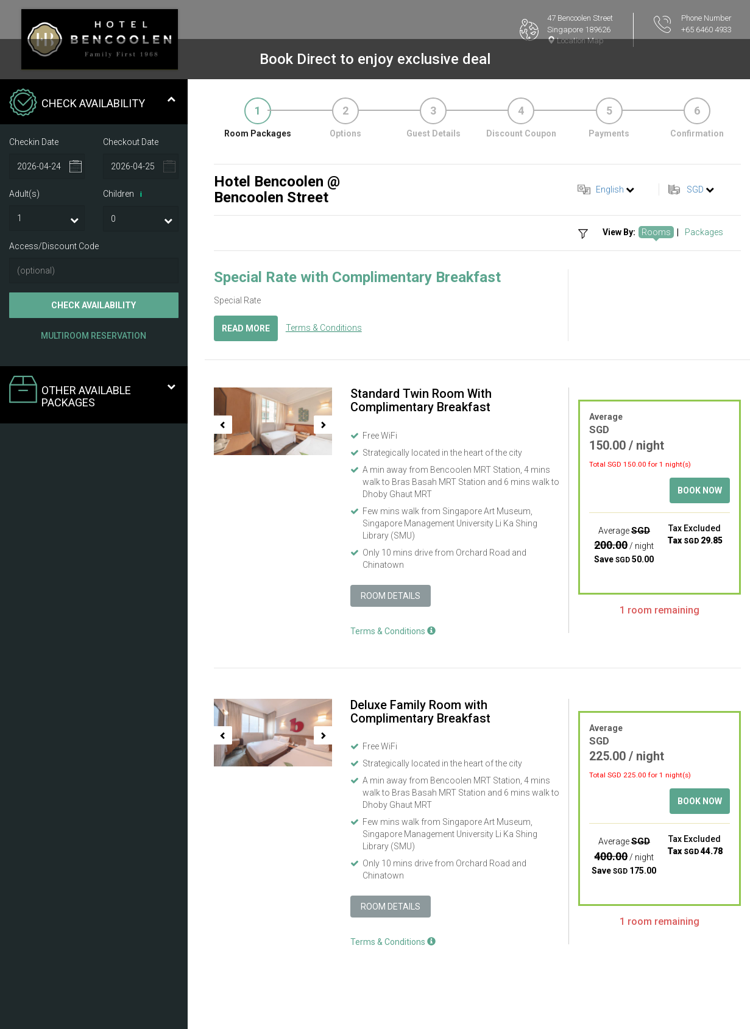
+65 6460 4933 (706, 29)
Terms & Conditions (324, 328)
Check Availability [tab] (92, 103)
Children (124, 194)
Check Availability (93, 305)
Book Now (699, 490)
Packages (704, 232)
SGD (695, 189)
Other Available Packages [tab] (92, 392)
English (610, 189)
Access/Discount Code (54, 246)
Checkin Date (33, 142)
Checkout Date (130, 142)
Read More (246, 328)
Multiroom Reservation (93, 336)
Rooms (656, 232)
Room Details (390, 596)
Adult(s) (24, 194)
